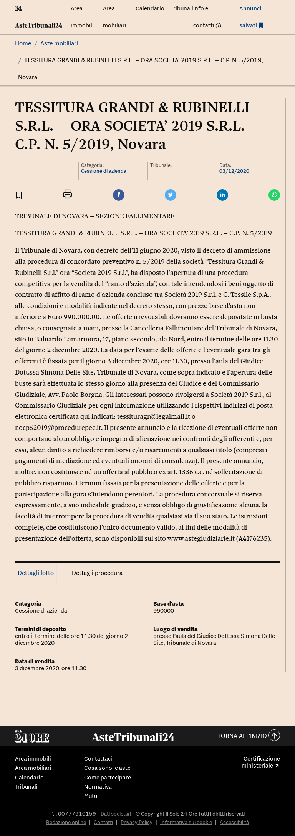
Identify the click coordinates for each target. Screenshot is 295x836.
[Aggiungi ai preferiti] (18, 195)
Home (23, 43)
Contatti (103, 822)
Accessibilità (234, 822)
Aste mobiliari (59, 43)
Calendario (150, 8)
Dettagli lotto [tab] (36, 572)
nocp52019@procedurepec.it (58, 427)
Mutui (91, 796)
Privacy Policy (136, 822)
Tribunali (182, 8)
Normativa (98, 786)
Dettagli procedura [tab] (97, 572)
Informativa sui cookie (186, 822)
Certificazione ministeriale (261, 762)
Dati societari (116, 813)
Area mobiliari (33, 767)
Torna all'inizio (248, 736)
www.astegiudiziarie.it (201, 538)
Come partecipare (107, 777)
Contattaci (98, 758)
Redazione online (66, 822)
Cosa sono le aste (107, 767)
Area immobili (33, 758)
